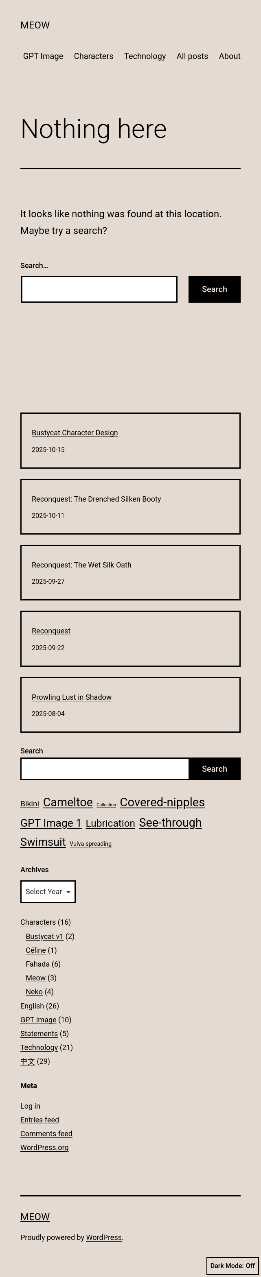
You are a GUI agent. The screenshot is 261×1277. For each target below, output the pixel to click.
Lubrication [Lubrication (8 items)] (111, 823)
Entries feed (39, 1119)
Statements (39, 1033)
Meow (35, 25)
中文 (27, 1061)
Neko (34, 991)
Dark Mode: (233, 1266)
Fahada (38, 964)
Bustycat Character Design (75, 432)
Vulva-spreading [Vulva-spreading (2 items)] (91, 843)
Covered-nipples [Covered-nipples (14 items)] (162, 802)
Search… (34, 265)
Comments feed (46, 1133)
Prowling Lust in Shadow (72, 697)
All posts (192, 56)
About (230, 56)
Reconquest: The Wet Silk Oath (82, 565)
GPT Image (43, 56)
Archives (34, 869)
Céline (36, 950)
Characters (94, 56)
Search (31, 751)
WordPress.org (44, 1147)
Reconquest (51, 630)
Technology (145, 56)
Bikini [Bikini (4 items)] (29, 803)
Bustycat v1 (45, 936)
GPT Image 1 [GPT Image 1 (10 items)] (51, 823)
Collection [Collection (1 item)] (106, 805)
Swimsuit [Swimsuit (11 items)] (43, 842)
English (32, 1006)
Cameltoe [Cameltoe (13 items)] (68, 802)
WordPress (104, 1237)
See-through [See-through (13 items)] (170, 823)
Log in (30, 1106)
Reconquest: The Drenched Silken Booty (96, 499)
